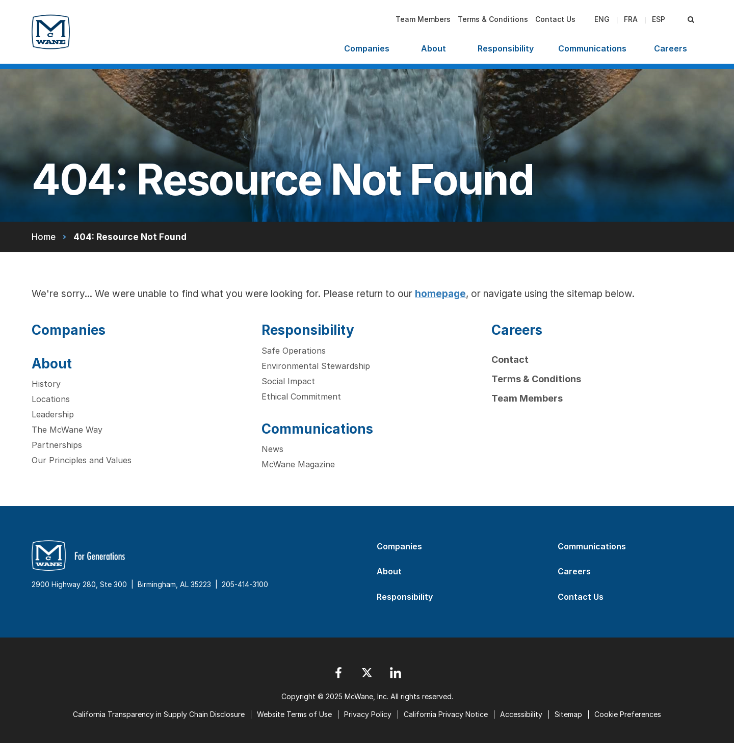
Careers (670, 48)
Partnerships (57, 445)
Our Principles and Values (82, 460)
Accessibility (521, 714)
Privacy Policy (367, 714)
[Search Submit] (690, 19)
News (272, 449)
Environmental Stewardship (315, 366)
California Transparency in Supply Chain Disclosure (159, 714)
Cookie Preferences (627, 714)
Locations (51, 399)
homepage (440, 294)
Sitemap (568, 714)
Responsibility (506, 48)
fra (631, 19)
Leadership (53, 414)
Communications (592, 48)
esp (658, 19)
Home (44, 236)
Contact (510, 359)
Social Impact (288, 381)
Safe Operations (293, 351)
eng (602, 19)
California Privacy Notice (446, 714)
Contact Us (555, 19)
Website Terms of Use (294, 714)
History (46, 384)
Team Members (423, 19)
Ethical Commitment (301, 396)
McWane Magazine (298, 464)
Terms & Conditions (493, 19)
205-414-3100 (245, 584)
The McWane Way (67, 429)
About (433, 48)
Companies (366, 48)
